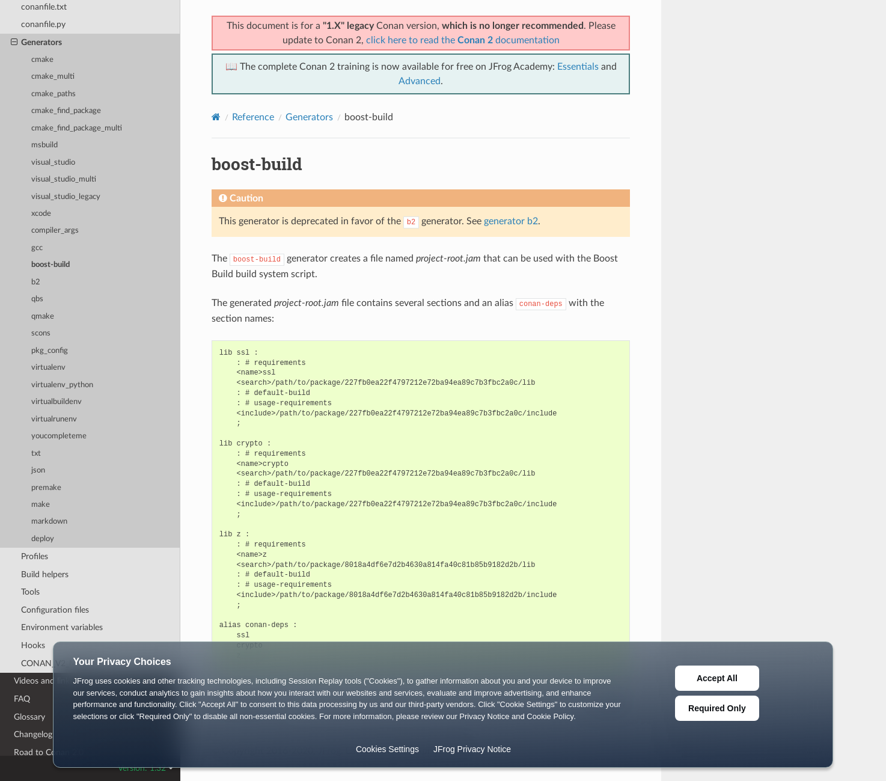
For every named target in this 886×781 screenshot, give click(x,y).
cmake (42, 60)
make (40, 505)
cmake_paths (53, 94)
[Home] (216, 117)
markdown (49, 521)
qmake (42, 316)
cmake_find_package (66, 111)
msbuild (44, 145)
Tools (30, 591)
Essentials (578, 67)
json (38, 470)
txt (36, 454)
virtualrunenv (54, 419)
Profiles (34, 556)
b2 (35, 282)
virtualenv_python (62, 385)
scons (40, 333)
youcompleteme (59, 436)
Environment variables (62, 627)
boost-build (50, 265)
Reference (253, 117)
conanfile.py (43, 24)
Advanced (420, 81)
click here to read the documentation (463, 40)
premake (46, 488)
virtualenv (48, 368)
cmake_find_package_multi (76, 128)
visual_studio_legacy (65, 197)
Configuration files (55, 609)
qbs (37, 299)
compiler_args (55, 230)
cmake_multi (53, 77)
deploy (42, 539)
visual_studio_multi (63, 179)
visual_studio (53, 163)
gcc (37, 248)
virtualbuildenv (56, 402)
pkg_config (49, 351)
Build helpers (45, 574)
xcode (41, 214)
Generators (36, 42)
